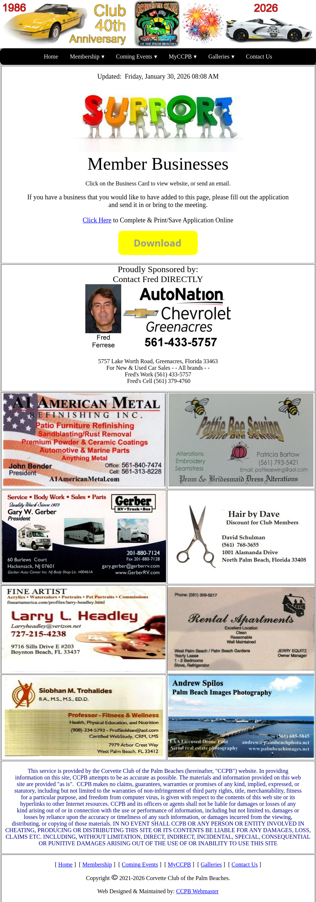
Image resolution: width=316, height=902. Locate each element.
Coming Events (134, 56)
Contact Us (259, 56)
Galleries (219, 56)
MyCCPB (180, 56)
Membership (85, 56)
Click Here (97, 220)
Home (51, 56)
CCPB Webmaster (197, 891)
